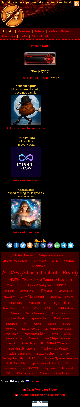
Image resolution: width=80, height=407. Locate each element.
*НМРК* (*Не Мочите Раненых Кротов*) (40, 279)
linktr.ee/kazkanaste (26, 232)
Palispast (12, 323)
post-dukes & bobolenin (46, 363)
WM (8, 373)
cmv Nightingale (32, 296)
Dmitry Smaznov (35, 313)
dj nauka (61, 302)
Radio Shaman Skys (19, 353)
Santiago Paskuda (12, 358)
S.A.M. (48, 308)
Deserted (67, 368)
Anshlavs (38, 266)
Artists (39, 31)
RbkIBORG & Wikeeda (54, 343)
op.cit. (12, 343)
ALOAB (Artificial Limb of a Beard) (40, 273)
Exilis (55, 260)
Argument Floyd (39, 318)
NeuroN (51, 323)
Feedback (8, 36)
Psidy (69, 363)
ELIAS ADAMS (31, 328)
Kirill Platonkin (38, 303)
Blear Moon (10, 308)
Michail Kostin (23, 255)
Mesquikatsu (27, 290)
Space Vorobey (46, 353)
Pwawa (36, 323)
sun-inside (10, 368)
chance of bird (15, 318)
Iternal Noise (62, 373)
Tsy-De (66, 323)
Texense (11, 328)
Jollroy (67, 333)
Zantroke (44, 373)
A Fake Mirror (66, 308)
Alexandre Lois (13, 338)
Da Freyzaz (61, 318)
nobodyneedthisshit (35, 333)
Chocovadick (14, 285)
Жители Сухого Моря (58, 328)
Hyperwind (50, 368)
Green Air (33, 338)
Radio (52, 31)
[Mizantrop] (15, 302)
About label (40, 36)
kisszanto (9, 296)
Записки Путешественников (61, 358)
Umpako (7, 31)
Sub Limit (8, 290)
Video (65, 31)
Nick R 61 (63, 285)
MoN (55, 333)
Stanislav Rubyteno (61, 296)
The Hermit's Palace (34, 77)
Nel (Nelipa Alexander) (58, 338)
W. (25, 323)
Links (23, 36)
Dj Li (25, 308)
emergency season (15, 260)
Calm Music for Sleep (40, 389)
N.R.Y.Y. (34, 358)
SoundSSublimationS (22, 348)
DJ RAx (65, 353)
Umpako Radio (40, 45)
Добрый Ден (66, 290)
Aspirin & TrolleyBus (39, 285)
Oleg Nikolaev (25, 373)
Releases (24, 31)
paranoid (69, 260)
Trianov (15, 313)
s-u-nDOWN (30, 368)
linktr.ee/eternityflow (26, 180)
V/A (36, 308)
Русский (33, 381)
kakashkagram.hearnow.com (26, 128)
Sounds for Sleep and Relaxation (40, 395)
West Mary (12, 333)
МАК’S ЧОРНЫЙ (17, 363)
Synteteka (40, 260)
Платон (47, 291)
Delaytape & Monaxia (51, 255)
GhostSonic (58, 313)
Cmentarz (28, 343)
